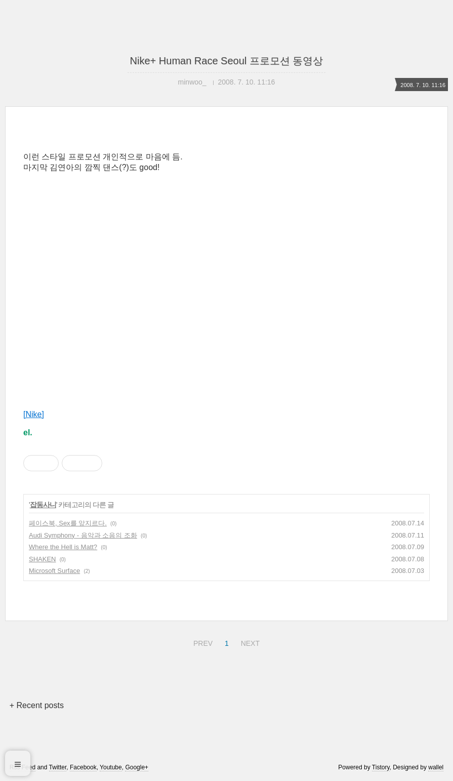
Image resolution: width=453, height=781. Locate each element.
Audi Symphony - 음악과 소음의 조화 (83, 535)
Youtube (111, 767)
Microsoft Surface (54, 570)
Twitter (58, 767)
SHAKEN (42, 559)
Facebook (83, 767)
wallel (435, 767)
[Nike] (33, 414)
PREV (202, 641)
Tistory (381, 767)
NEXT (249, 641)
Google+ (136, 767)
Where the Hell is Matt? (63, 547)
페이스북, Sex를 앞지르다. (68, 523)
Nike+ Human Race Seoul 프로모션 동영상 (226, 60)
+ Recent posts (37, 705)
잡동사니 (43, 505)
